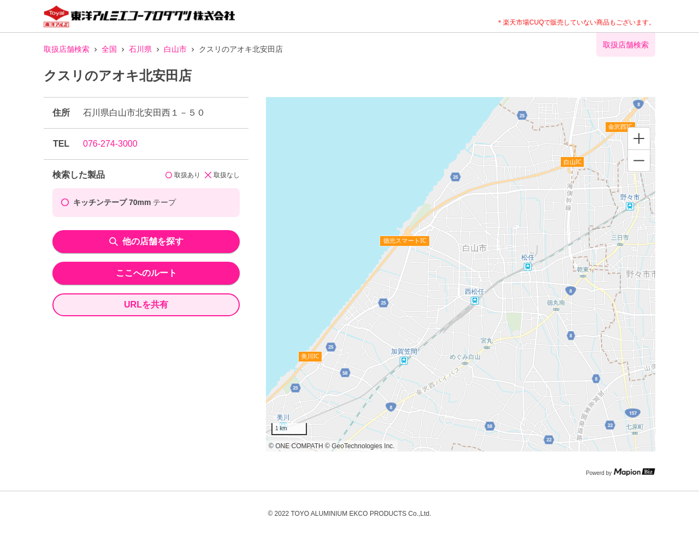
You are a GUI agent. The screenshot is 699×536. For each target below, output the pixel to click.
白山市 (175, 49)
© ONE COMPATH (296, 446)
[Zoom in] (639, 138)
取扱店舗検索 (67, 49)
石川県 (140, 49)
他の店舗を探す (146, 241)
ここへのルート (146, 273)
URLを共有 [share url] (146, 304)
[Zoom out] (639, 160)
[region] (460, 274)
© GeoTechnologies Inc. (360, 446)
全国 (109, 49)
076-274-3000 (110, 143)
